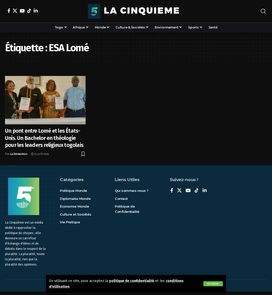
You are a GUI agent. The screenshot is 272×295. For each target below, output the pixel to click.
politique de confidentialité (133, 281)
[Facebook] (8, 10)
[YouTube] (22, 10)
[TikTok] (29, 10)
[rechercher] (263, 11)
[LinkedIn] (35, 10)
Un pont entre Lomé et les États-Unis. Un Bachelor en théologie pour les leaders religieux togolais (44, 137)
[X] (14, 10)
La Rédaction (18, 154)
